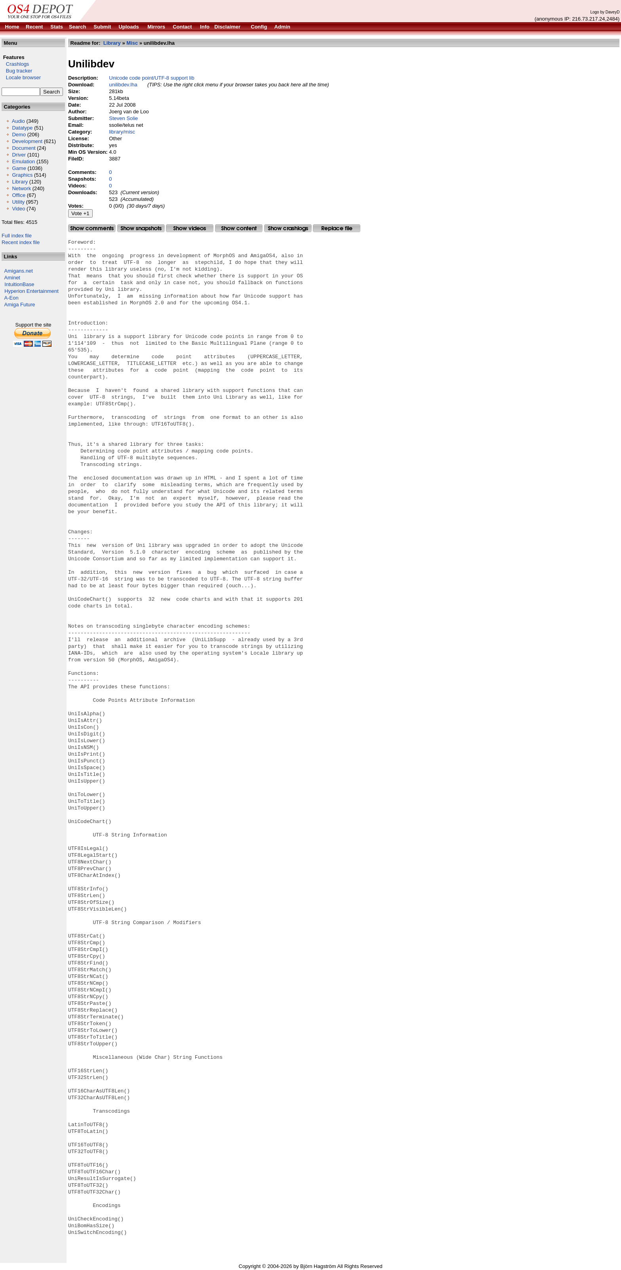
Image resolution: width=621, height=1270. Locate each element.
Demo (19, 135)
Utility (18, 202)
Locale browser (21, 77)
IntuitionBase (19, 284)
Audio (18, 121)
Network (21, 188)
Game (19, 168)
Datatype (22, 128)
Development (27, 141)
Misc (132, 43)
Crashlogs (15, 64)
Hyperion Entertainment (31, 291)
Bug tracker (17, 71)
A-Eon (11, 298)
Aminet (12, 278)
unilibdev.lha (123, 85)
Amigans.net (18, 271)
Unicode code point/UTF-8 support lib (151, 78)
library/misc (122, 132)
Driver (19, 155)
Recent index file (21, 242)
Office (18, 195)
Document (23, 148)
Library (20, 182)
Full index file (17, 236)
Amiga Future (19, 304)
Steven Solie (123, 118)
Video (18, 209)
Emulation (23, 161)
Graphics (22, 175)
